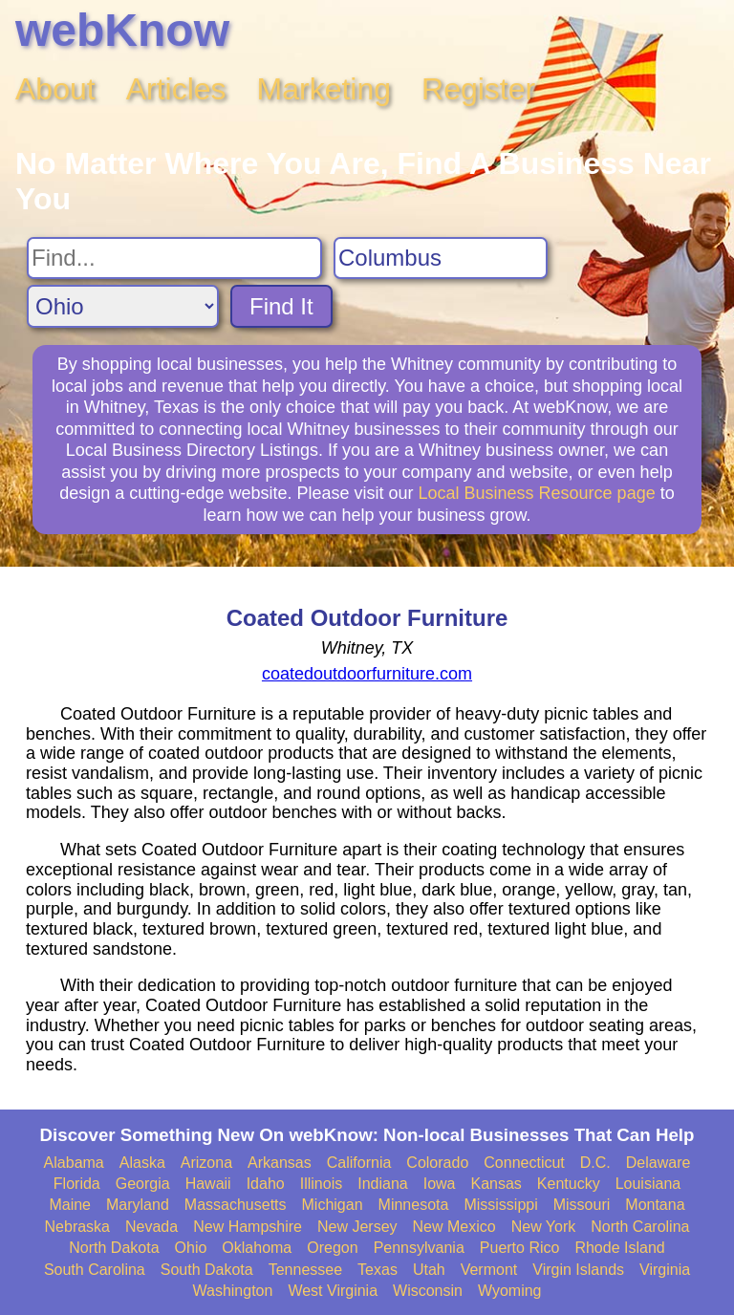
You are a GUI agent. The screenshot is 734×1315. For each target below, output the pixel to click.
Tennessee (305, 1269)
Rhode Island (619, 1248)
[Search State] (123, 306)
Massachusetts (235, 1204)
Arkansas (280, 1162)
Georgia (143, 1183)
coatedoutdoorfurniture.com (367, 673)
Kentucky (568, 1183)
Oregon (332, 1248)
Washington (232, 1291)
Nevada (151, 1226)
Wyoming (510, 1291)
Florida (77, 1183)
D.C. (595, 1162)
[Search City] (441, 258)
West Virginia (333, 1291)
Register (478, 89)
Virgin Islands (578, 1269)
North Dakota (114, 1248)
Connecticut (524, 1162)
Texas (377, 1269)
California (359, 1162)
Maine (70, 1204)
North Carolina (640, 1226)
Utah (429, 1269)
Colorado (437, 1162)
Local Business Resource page (537, 493)
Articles (176, 89)
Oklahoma (256, 1248)
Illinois (321, 1183)
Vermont (489, 1269)
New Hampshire (247, 1226)
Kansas (495, 1183)
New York (543, 1226)
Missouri (582, 1204)
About (55, 89)
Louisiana (648, 1183)
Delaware (658, 1162)
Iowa (439, 1183)
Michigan (332, 1204)
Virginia (664, 1269)
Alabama (74, 1162)
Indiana (382, 1183)
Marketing (324, 89)
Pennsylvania (419, 1248)
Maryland (137, 1204)
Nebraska (77, 1226)
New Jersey (357, 1226)
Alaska (142, 1162)
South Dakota (207, 1269)
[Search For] (174, 258)
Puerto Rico (520, 1248)
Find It (281, 306)
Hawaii (208, 1183)
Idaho (266, 1183)
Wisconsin (428, 1291)
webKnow (122, 30)
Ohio (191, 1248)
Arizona (206, 1162)
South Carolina (94, 1269)
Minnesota (413, 1204)
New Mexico (454, 1226)
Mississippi (500, 1204)
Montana (654, 1204)
